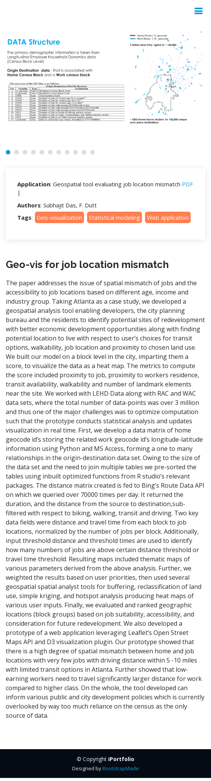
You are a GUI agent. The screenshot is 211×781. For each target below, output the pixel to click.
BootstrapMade (120, 768)
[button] (8, 152)
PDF (187, 184)
